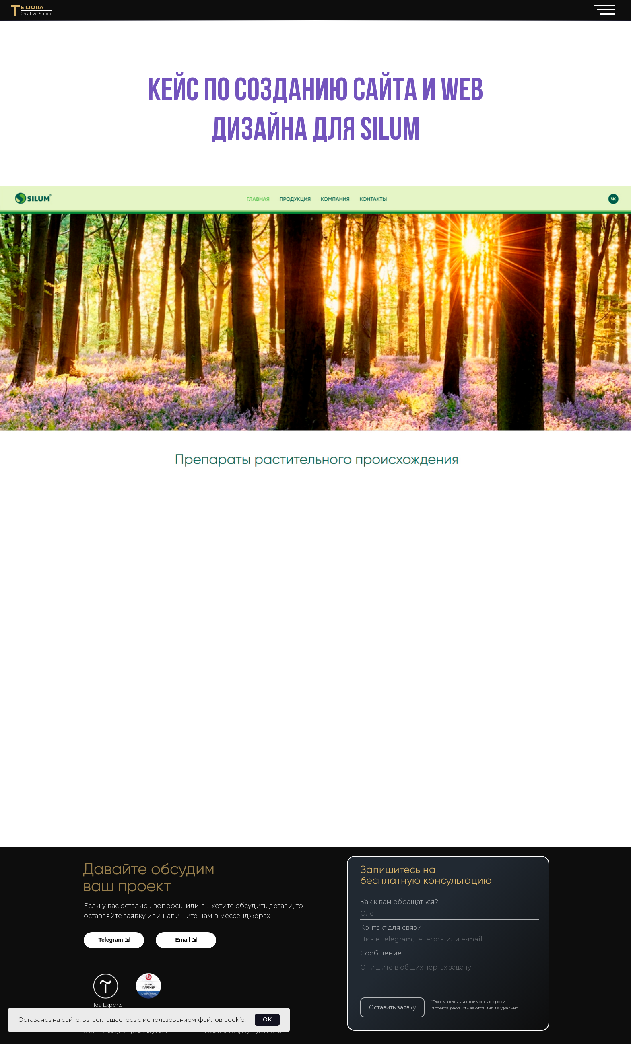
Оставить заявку (397, 1007)
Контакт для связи (395, 927)
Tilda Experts (106, 1004)
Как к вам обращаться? (404, 902)
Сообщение (385, 953)
